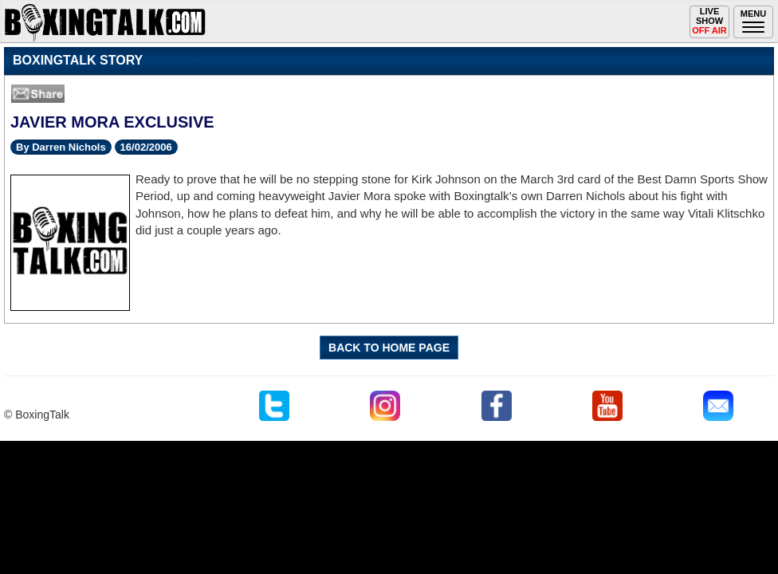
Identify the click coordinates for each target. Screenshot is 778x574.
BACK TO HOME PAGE (389, 347)
